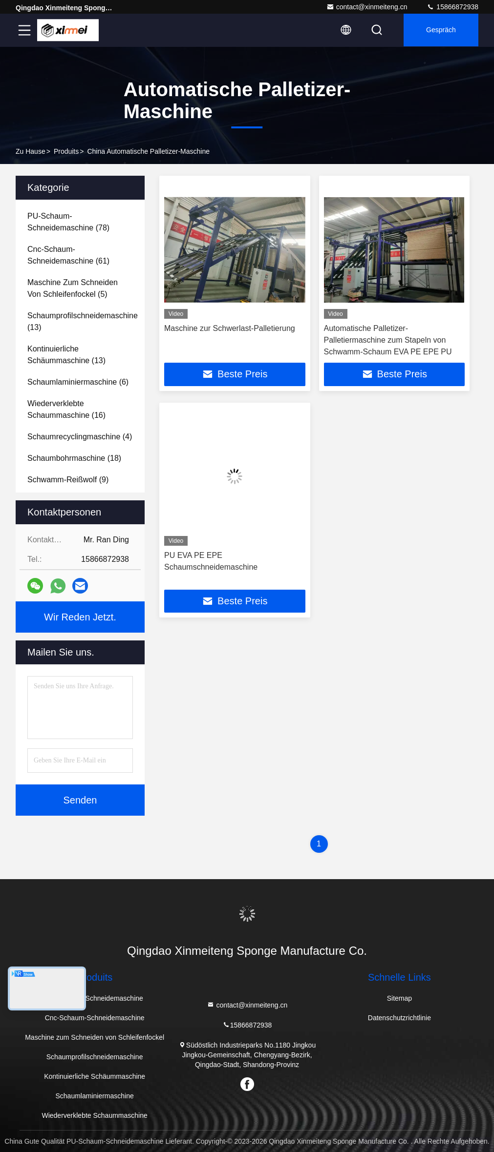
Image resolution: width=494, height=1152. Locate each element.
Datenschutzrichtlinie (399, 1018)
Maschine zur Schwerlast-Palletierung (229, 328)
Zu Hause (30, 151)
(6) (78, 382)
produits (66, 151)
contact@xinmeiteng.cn (367, 7)
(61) (68, 255)
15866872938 (452, 7)
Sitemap (399, 998)
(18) (74, 458)
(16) (66, 409)
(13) (82, 321)
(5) (72, 288)
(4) (79, 436)
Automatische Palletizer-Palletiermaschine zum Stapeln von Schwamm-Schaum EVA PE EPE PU (388, 340)
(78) (68, 222)
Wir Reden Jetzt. (80, 617)
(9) (67, 479)
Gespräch (440, 30)
